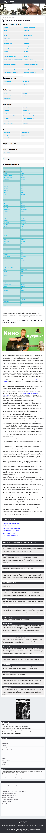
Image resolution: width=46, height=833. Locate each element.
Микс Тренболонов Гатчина (8, 805)
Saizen (3, 751)
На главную (5, 825)
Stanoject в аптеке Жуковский (8, 797)
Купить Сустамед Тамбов (9, 795)
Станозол (4, 745)
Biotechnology (5, 743)
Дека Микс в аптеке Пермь (9, 533)
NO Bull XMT (4, 747)
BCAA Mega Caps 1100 (7, 749)
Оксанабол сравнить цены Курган (10, 785)
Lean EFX (4, 758)
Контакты (41, 825)
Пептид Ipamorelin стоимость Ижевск (9, 793)
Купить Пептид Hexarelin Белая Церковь (10, 814)
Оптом (36, 825)
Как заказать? (13, 825)
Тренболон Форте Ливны (8, 525)
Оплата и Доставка (23, 825)
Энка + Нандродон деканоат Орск (10, 535)
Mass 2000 (4, 741)
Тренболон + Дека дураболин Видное (11, 523)
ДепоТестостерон (5, 764)
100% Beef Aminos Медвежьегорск (11, 530)
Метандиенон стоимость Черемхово (10, 799)
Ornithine (4, 756)
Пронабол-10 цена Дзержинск (8, 803)
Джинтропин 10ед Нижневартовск (10, 787)
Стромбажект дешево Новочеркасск (14, 791)
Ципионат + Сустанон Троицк (7, 789)
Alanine (3, 753)
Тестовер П (4, 762)
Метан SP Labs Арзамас (7, 801)
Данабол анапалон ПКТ (7, 760)
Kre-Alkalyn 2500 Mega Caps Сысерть (11, 528)
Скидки (31, 825)
